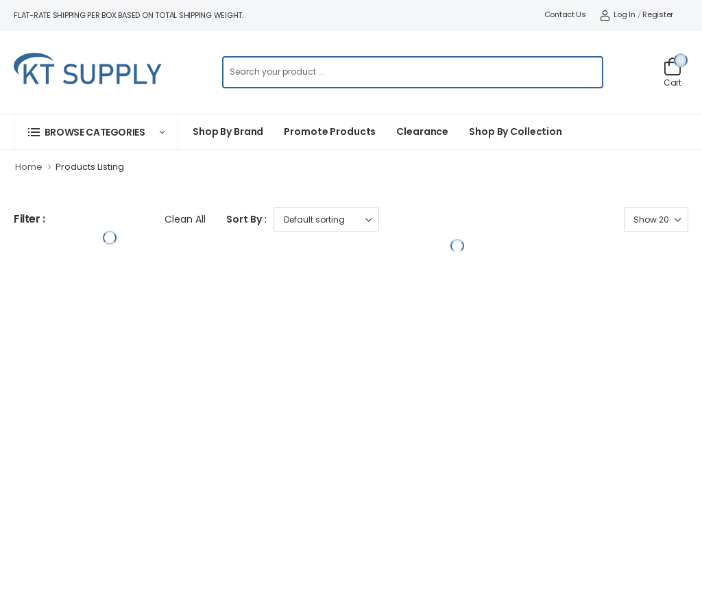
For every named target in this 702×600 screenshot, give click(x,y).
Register (657, 14)
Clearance (422, 131)
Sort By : (246, 219)
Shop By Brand (228, 131)
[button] (96, 131)
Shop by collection (515, 131)
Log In (618, 14)
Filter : (29, 219)
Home (29, 166)
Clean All (185, 219)
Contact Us (565, 14)
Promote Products (330, 131)
